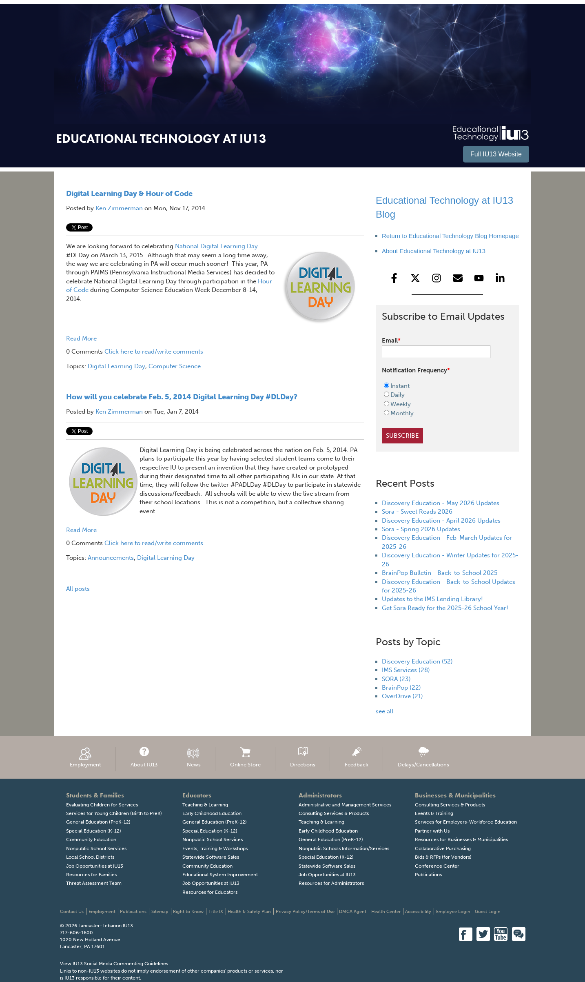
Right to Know (188, 911)
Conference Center (437, 866)
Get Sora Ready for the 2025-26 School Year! (445, 608)
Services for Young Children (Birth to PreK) (114, 813)
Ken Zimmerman (119, 208)
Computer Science (174, 366)
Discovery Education (417, 661)
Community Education (91, 839)
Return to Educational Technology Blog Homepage (450, 235)
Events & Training (434, 813)
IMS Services (406, 670)
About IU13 (144, 757)
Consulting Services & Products (334, 813)
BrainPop (401, 687)
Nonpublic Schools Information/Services (344, 848)
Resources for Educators (209, 892)
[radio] (442, 385)
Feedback (356, 757)
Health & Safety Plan (249, 911)
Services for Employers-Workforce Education (466, 822)
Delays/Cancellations (423, 757)
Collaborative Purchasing (443, 848)
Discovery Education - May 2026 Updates (440, 503)
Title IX (215, 911)
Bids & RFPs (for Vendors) (443, 857)
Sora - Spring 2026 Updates (421, 529)
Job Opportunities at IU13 (94, 866)
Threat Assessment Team (94, 883)
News (194, 757)
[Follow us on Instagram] (436, 278)
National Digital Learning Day (216, 246)
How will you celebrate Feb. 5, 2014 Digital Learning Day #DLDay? (181, 396)
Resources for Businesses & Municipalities (461, 839)
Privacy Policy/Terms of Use (305, 911)
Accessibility (418, 911)
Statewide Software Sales (210, 857)
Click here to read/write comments (153, 351)
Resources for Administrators (331, 883)
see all (384, 711)
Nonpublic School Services (96, 848)
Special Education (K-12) (93, 831)
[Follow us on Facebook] (394, 278)
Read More (81, 338)
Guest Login (488, 911)
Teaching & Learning (205, 805)
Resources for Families (91, 874)
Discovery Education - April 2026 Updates (441, 520)
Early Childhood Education (212, 813)
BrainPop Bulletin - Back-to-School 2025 (439, 573)
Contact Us (72, 911)
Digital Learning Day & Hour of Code (129, 193)
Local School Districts (90, 857)
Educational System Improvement (220, 874)
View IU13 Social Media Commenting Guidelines (114, 963)
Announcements (111, 557)
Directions (302, 757)
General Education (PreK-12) (98, 822)
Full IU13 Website (496, 154)
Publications (428, 874)
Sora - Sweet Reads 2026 (417, 511)
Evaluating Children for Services (102, 805)
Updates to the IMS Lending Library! (432, 599)
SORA (396, 679)
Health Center (386, 911)
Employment (85, 757)
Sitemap (159, 911)
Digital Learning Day (116, 366)
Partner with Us (432, 831)
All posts (78, 588)
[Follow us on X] (415, 278)
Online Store (245, 757)
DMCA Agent (352, 911)
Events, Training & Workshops (215, 848)
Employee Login (453, 911)
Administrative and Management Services (345, 805)
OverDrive (402, 696)
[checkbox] (442, 399)
